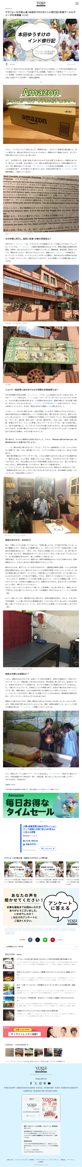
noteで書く (60, 940)
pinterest (44, 1083)
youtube (49, 1083)
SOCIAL (39, 1088)
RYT (51, 929)
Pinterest (52, 940)
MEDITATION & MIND (26, 1088)
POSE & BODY (9, 1088)
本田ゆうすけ (10, 933)
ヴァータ (36, 929)
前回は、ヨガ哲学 (12, 149)
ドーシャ (13, 397)
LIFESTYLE (27, 1091)
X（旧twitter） (37, 940)
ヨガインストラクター (68, 929)
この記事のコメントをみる (14, 946)
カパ (21, 929)
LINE (45, 940)
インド (58, 929)
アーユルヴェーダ (40, 166)
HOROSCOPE (38, 1091)
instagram (40, 1083)
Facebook (30, 940)
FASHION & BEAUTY (69, 1088)
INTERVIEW (49, 1088)
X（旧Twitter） (36, 1083)
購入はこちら (31, 1116)
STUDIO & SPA (51, 1091)
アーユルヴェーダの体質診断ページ (44, 403)
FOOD (57, 1088)
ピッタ (28, 929)
